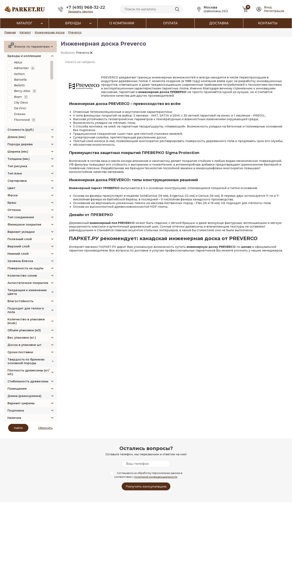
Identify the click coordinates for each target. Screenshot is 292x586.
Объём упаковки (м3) (24, 330)
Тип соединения (21, 217)
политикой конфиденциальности (155, 476)
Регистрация (274, 11)
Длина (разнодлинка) (24, 396)
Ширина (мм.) (18, 151)
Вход (268, 7)
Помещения (17, 388)
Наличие (14, 418)
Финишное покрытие (24, 224)
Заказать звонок (80, 11)
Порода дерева (20, 144)
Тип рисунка (17, 166)
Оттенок (14, 210)
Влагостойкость (20, 301)
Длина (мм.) (17, 137)
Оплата (170, 23)
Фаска (13, 195)
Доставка (219, 23)
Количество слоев (22, 275)
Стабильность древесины (28, 381)
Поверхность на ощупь (25, 268)
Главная (10, 32)
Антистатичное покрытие (28, 283)
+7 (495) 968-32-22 (85, 7)
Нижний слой (18, 254)
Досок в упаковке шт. (25, 345)
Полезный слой (20, 239)
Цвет (11, 188)
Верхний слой (19, 246)
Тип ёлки (15, 173)
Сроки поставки (20, 352)
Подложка (16, 410)
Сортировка (17, 181)
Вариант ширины (21, 403)
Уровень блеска (20, 261)
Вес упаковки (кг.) (22, 337)
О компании (121, 23)
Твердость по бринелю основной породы (26, 361)
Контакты (267, 23)
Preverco (84, 53)
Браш (12, 202)
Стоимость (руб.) (21, 130)
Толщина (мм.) (19, 159)
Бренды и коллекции (24, 56)
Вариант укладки (21, 232)
